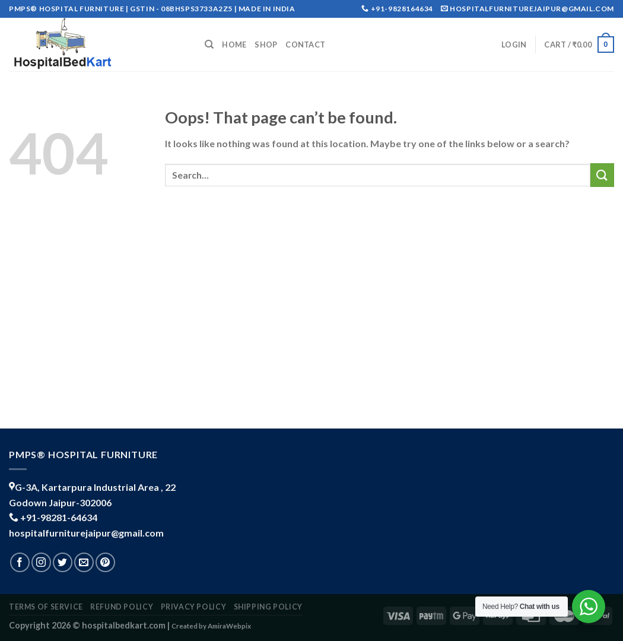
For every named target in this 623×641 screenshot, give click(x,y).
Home (234, 44)
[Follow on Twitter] (62, 562)
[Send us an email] (84, 562)
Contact (305, 44)
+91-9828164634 (402, 8)
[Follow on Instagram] (41, 562)
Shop (266, 44)
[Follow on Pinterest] (105, 562)
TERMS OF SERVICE (46, 606)
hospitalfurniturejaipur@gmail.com (86, 532)
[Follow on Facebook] (20, 562)
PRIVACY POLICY (194, 606)
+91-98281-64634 (58, 517)
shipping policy (268, 606)
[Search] (209, 44)
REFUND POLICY (121, 606)
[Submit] (602, 174)
